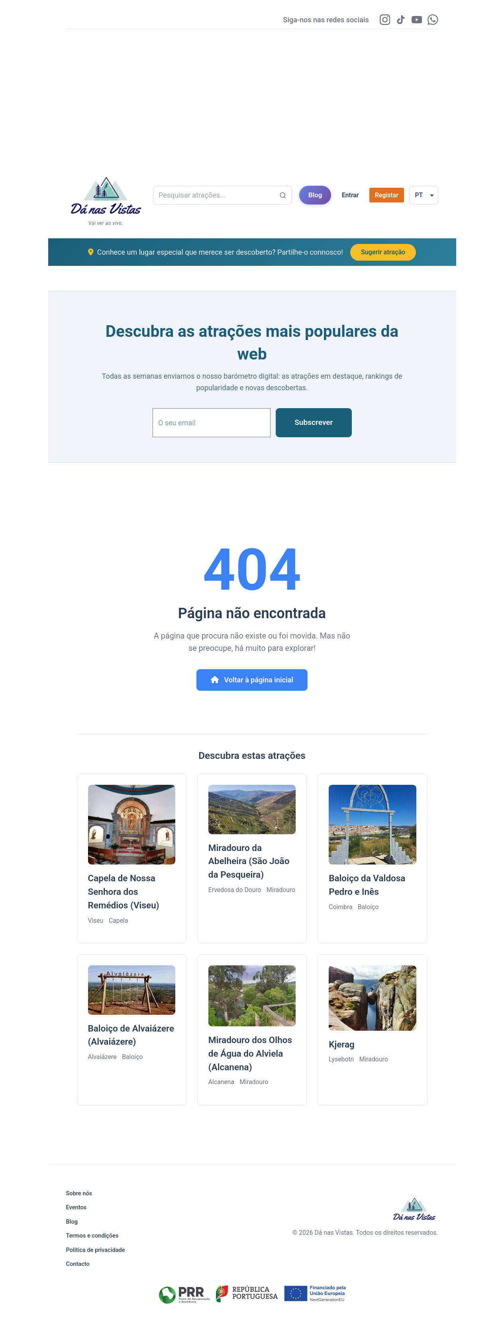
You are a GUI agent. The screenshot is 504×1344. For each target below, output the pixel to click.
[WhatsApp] (432, 20)
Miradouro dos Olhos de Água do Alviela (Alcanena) (250, 1054)
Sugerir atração (383, 253)
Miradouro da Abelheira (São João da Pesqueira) (249, 862)
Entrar (350, 196)
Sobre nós (79, 1193)
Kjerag (342, 1045)
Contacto (78, 1263)
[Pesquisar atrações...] (283, 196)
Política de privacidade (95, 1250)
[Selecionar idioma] (423, 196)
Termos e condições (92, 1235)
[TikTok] (398, 20)
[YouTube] (415, 20)
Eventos (76, 1207)
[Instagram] (380, 20)
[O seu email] (212, 423)
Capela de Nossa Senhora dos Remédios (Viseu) (123, 893)
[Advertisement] (252, 97)
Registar (386, 196)
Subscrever (313, 423)
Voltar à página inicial (252, 681)
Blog (315, 196)
